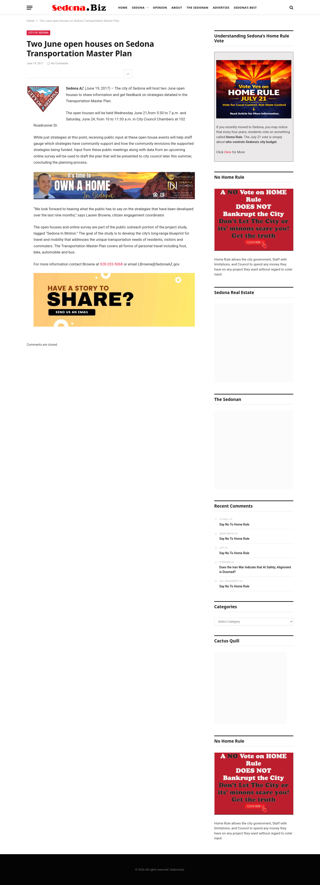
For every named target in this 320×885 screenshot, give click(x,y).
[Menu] (29, 8)
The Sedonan (197, 8)
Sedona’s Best (245, 8)
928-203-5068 (111, 264)
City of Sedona (38, 32)
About (177, 8)
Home (123, 8)
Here (227, 152)
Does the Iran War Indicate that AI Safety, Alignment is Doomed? (255, 569)
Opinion (160, 8)
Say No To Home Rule (234, 524)
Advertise (221, 8)
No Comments (57, 63)
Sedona (138, 8)
